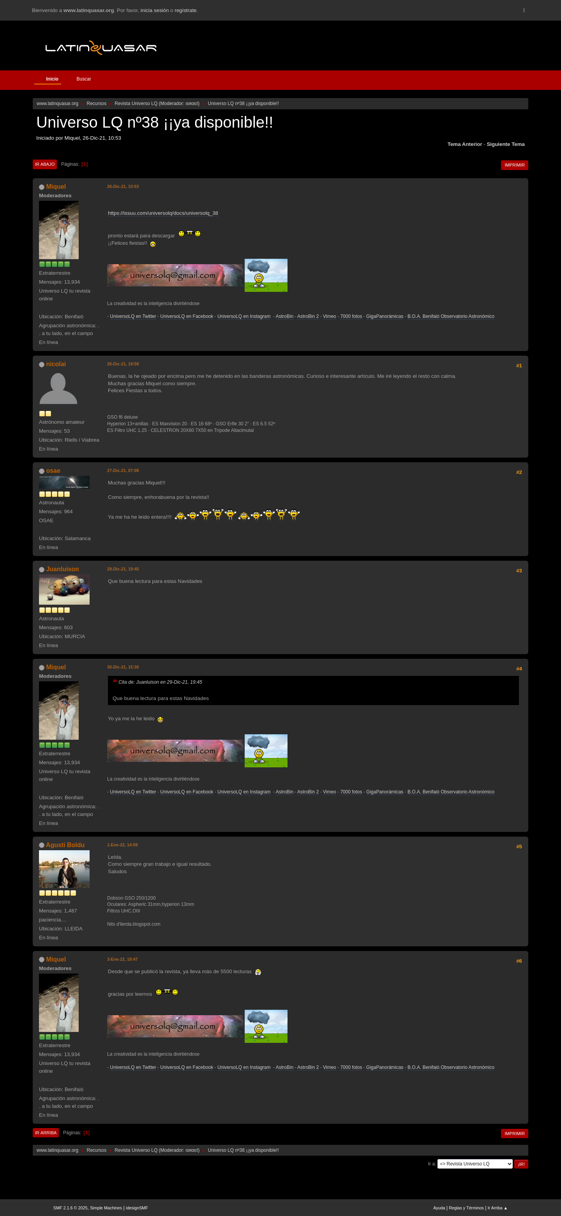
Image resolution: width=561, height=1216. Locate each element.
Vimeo (329, 316)
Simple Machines (106, 1207)
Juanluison (62, 569)
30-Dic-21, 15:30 (123, 667)
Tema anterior (465, 144)
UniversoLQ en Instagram (244, 316)
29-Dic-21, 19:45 (123, 569)
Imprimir (515, 165)
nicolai (56, 364)
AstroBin (284, 316)
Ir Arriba (45, 1132)
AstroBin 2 (308, 316)
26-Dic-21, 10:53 (123, 186)
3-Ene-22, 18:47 (122, 959)
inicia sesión (155, 10)
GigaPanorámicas (384, 316)
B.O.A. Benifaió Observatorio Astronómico (451, 316)
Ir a (431, 1164)
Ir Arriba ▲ (498, 1207)
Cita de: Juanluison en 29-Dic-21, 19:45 (160, 682)
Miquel (56, 186)
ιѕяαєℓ (191, 103)
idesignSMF (137, 1207)
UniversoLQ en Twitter (133, 316)
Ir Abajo (45, 164)
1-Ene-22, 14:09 (122, 844)
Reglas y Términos (466, 1207)
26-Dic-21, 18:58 (123, 363)
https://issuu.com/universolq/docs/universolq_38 (163, 213)
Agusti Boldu (65, 845)
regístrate (185, 10)
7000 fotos (351, 316)
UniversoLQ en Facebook (186, 316)
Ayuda (439, 1207)
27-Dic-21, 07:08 (123, 470)
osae (53, 470)
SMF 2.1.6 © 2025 (70, 1207)
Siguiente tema (506, 144)
